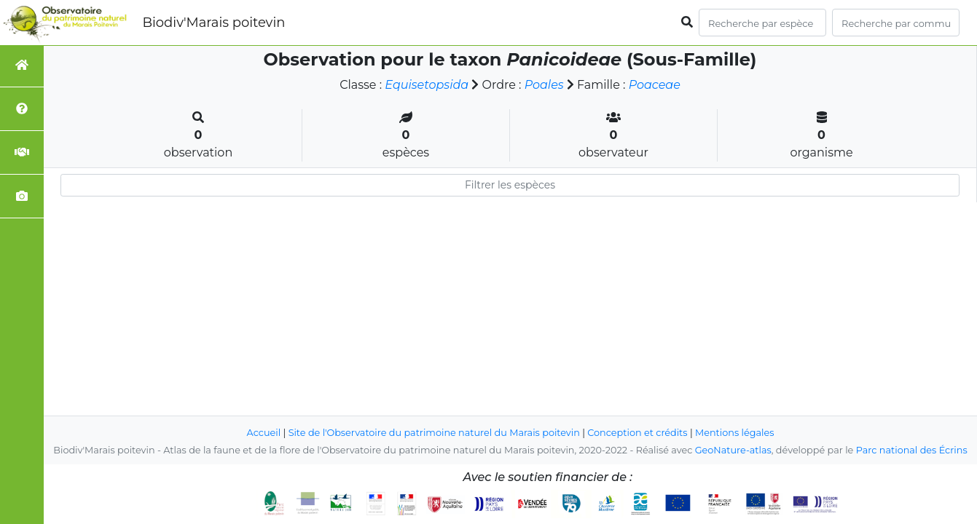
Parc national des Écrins (912, 450)
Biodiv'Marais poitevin (213, 23)
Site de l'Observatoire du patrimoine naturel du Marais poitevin (434, 432)
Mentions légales (734, 432)
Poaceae (654, 85)
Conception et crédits (637, 432)
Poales (544, 85)
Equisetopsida (426, 85)
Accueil (264, 432)
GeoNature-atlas (733, 450)
